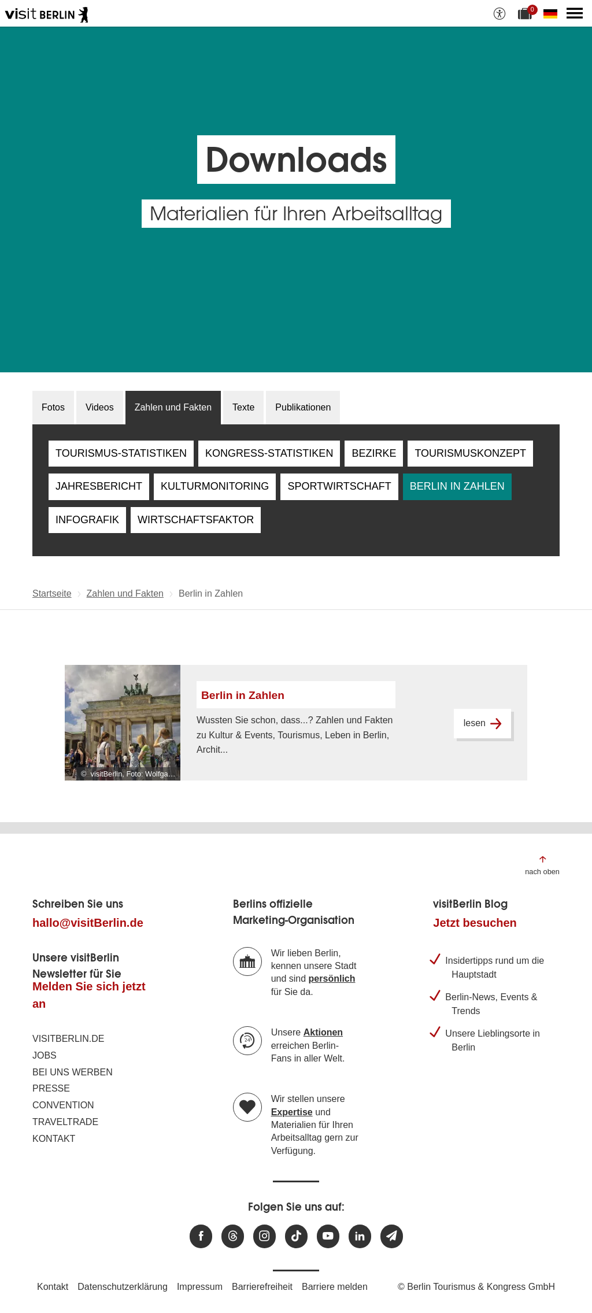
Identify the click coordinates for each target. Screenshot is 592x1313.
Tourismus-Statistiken (121, 453)
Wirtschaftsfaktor (196, 520)
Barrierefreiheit (262, 1287)
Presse (51, 1088)
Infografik (87, 520)
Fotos (53, 407)
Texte (243, 407)
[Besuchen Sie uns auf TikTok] (296, 1236)
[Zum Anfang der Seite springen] (542, 864)
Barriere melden (335, 1287)
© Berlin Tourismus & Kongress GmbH (476, 1287)
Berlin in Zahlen (457, 486)
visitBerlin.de (68, 1039)
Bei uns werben (72, 1072)
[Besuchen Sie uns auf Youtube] (328, 1236)
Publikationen (303, 407)
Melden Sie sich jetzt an (89, 995)
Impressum (200, 1287)
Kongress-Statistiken (269, 453)
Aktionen (323, 1032)
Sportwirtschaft (339, 486)
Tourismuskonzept (470, 453)
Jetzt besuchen (474, 922)
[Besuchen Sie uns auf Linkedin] (360, 1236)
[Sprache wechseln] (553, 13)
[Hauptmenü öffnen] (575, 13)
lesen (482, 723)
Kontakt (53, 1139)
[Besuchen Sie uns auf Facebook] (201, 1236)
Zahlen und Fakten (173, 407)
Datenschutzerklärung (122, 1287)
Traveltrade (65, 1122)
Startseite (52, 593)
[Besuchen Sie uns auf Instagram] (264, 1236)
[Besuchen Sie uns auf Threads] (232, 1236)
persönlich (332, 978)
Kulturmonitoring (215, 486)
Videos (100, 407)
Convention (63, 1105)
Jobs (44, 1055)
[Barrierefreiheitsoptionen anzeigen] (499, 13)
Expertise (292, 1112)
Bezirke (374, 453)
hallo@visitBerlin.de (87, 922)
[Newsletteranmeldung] (391, 1236)
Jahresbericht (99, 486)
